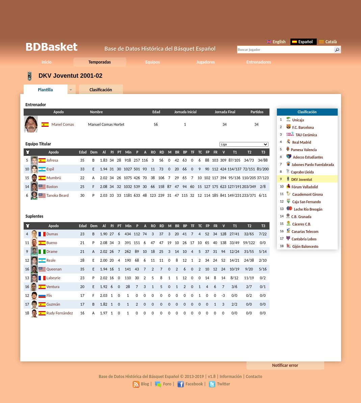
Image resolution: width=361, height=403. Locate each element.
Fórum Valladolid (302, 187)
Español (302, 41)
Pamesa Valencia (301, 150)
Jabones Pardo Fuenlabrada (310, 165)
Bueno (52, 243)
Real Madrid (298, 142)
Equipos (153, 62)
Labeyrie (53, 278)
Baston (52, 187)
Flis (49, 295)
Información (231, 376)
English (276, 41)
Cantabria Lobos (301, 239)
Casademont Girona (304, 194)
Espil (50, 169)
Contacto (254, 376)
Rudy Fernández (60, 313)
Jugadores (206, 62)
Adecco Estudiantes (304, 157)
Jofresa (52, 160)
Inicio (46, 62)
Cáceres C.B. (298, 224)
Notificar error (285, 365)
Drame (52, 252)
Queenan (54, 269)
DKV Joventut (299, 179)
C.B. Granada (298, 217)
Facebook (190, 383)
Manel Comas (63, 124)
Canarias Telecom (302, 232)
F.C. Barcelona (300, 127)
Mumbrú (54, 178)
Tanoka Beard (58, 195)
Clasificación (100, 89)
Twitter (219, 383)
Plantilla (45, 89)
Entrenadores (259, 62)
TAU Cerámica (301, 135)
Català (328, 41)
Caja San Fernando (303, 202)
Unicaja (295, 120)
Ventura (53, 287)
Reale (51, 260)
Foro (163, 383)
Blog (141, 383)
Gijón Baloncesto (302, 246)
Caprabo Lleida (300, 172)
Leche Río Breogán (304, 209)
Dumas (52, 234)
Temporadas (99, 62)
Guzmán (53, 304)
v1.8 (212, 376)
